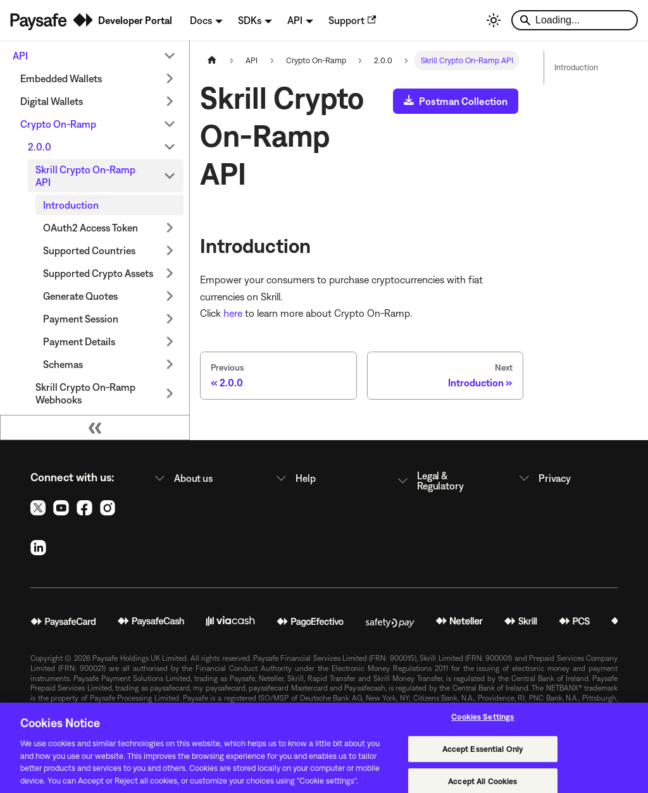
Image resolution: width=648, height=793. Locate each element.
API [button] (294, 20)
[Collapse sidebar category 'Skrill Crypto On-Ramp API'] (170, 175)
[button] (202, 478)
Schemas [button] (63, 364)
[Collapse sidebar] (95, 427)
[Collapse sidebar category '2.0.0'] (170, 147)
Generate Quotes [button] (80, 296)
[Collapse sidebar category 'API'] (170, 56)
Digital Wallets (51, 101)
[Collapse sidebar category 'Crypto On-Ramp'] (170, 124)
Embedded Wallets (61, 78)
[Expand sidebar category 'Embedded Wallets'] (170, 78)
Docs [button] (201, 20)
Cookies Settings (482, 724)
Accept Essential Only (483, 756)
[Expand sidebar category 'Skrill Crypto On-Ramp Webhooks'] (170, 393)
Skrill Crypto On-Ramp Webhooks (85, 393)
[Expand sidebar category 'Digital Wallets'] (170, 101)
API (20, 55)
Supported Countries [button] (89, 250)
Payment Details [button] (79, 341)
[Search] (574, 20)
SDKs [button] (249, 20)
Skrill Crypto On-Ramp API (85, 176)
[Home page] (212, 60)
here (232, 313)
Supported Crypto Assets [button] (98, 273)
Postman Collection (456, 101)
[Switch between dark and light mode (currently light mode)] (493, 20)
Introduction (71, 205)
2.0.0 (39, 146)
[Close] (628, 755)
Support (352, 20)
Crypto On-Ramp (58, 124)
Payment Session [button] (80, 318)
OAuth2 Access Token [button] (90, 227)
